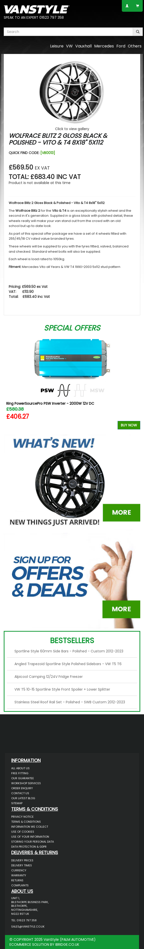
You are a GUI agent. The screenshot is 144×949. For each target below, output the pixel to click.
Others (135, 46)
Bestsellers (72, 640)
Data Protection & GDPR (29, 847)
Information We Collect (29, 827)
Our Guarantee (22, 778)
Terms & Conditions (26, 822)
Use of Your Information (30, 837)
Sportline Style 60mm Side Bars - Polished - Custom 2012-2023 (68, 651)
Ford (120, 46)
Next (134, 382)
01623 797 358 (51, 17)
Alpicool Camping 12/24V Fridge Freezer (48, 676)
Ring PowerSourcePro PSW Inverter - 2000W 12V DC (50, 403)
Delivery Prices (22, 860)
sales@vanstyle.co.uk (28, 927)
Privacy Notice (22, 817)
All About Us (20, 768)
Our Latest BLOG (23, 798)
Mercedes (104, 46)
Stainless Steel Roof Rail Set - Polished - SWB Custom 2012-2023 (69, 702)
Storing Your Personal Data (32, 842)
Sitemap (16, 803)
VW (69, 46)
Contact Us (20, 793)
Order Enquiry (22, 788)
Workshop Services (26, 783)
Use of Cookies (22, 832)
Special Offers (72, 328)
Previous (9, 382)
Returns (17, 880)
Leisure (57, 46)
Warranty (18, 875)
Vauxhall (83, 46)
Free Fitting (19, 773)
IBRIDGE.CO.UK (67, 944)
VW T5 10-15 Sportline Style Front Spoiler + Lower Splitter (62, 689)
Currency (18, 870)
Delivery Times (21, 865)
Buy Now (129, 425)
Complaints (20, 885)
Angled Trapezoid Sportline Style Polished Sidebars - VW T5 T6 (68, 663)
